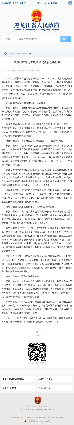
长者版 (54, 3)
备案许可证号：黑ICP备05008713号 (50, 417)
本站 (8, 39)
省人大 (15, 3)
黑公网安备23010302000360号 (37, 421)
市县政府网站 (44, 388)
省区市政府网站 (45, 379)
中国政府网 (6, 3)
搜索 (65, 39)
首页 (18, 54)
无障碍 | (40, 3)
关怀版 (47, 3)
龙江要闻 (24, 54)
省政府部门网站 (9, 388)
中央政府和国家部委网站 (13, 379)
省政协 (22, 3)
